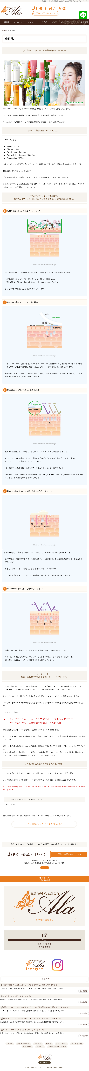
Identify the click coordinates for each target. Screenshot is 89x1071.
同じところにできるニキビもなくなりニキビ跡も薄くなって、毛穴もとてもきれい (36, 1007)
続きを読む (84, 991)
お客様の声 (44, 979)
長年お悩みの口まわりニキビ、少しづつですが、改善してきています (30, 985)
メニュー (31, 22)
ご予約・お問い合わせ (57, 1047)
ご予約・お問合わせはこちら (69, 854)
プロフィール (61, 1044)
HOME (6, 22)
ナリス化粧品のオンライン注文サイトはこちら (44, 824)
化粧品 (48, 1044)
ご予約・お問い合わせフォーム (45, 13)
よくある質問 (76, 1044)
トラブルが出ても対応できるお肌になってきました (24, 1030)
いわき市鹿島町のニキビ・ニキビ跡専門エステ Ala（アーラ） (45, 1067)
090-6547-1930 (49, 8)
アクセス (44, 867)
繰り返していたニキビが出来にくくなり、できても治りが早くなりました (32, 1018)
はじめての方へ (19, 23)
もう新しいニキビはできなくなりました (19, 996)
